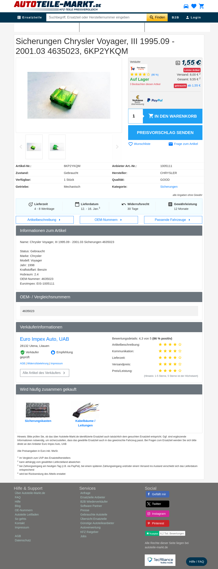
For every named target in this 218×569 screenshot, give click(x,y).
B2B (175, 17)
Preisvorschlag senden (165, 132)
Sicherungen (48, 26)
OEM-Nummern (109, 219)
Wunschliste (139, 143)
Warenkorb (172, 116)
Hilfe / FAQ (196, 561)
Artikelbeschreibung (44, 219)
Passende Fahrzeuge (173, 219)
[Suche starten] (157, 17)
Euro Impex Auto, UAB (44, 339)
